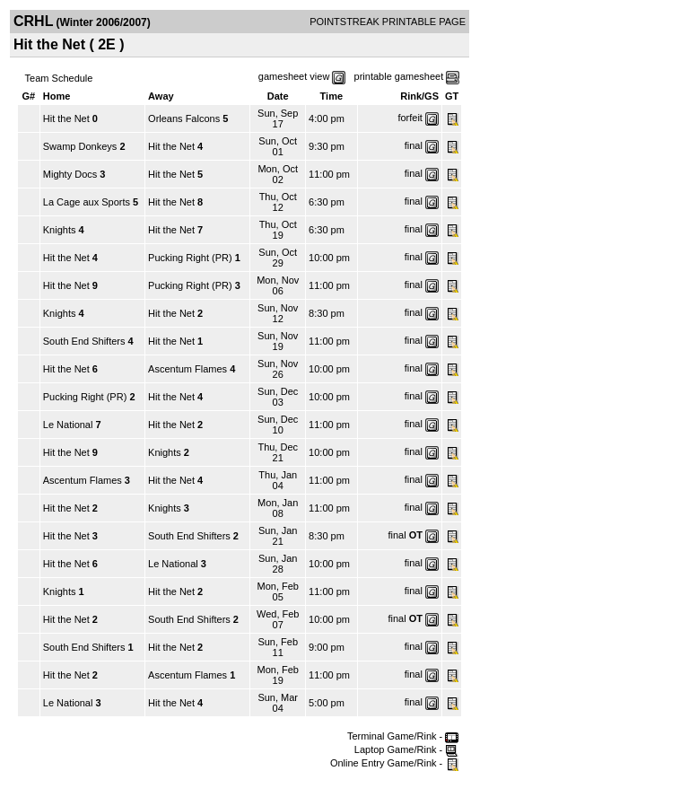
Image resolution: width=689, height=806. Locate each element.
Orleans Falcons (184, 118)
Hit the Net (66, 118)
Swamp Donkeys (80, 146)
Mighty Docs (70, 174)
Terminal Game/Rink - (402, 736)
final (414, 145)
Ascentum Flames (187, 369)
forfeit (410, 117)
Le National (68, 424)
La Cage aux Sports (88, 202)
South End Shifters (84, 341)
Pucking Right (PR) (190, 257)
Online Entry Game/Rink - (394, 763)
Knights (59, 229)
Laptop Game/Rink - (406, 749)
